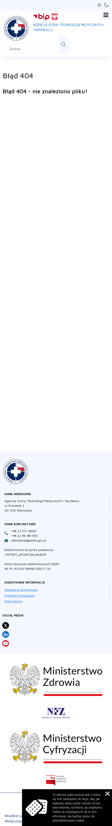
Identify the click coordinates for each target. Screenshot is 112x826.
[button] (99, 5)
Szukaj (64, 44)
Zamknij (107, 793)
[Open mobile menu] (106, 15)
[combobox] (36, 49)
